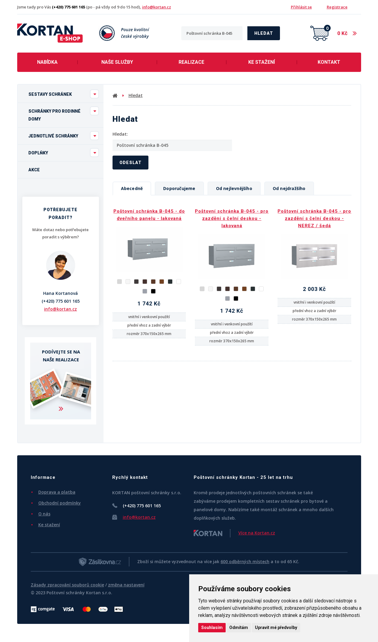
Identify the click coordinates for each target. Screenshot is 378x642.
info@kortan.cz (156, 7)
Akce (34, 169)
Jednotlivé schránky (63, 135)
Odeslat (130, 162)
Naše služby (117, 62)
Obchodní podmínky (59, 503)
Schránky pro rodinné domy (63, 113)
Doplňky (63, 152)
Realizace (191, 62)
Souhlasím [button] (212, 627)
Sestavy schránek (63, 93)
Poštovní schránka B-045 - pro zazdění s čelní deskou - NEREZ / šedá (314, 218)
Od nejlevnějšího (234, 188)
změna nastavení (126, 585)
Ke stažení (261, 62)
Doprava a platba (56, 492)
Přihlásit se (301, 7)
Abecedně (132, 188)
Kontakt (329, 62)
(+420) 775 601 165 (61, 301)
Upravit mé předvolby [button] (276, 627)
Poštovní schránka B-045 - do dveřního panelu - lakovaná (149, 214)
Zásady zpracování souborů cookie (67, 585)
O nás (44, 514)
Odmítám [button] (238, 627)
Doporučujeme (179, 188)
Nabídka (47, 62)
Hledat (263, 33)
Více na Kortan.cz (256, 533)
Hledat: (120, 134)
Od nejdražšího (289, 188)
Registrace (337, 7)
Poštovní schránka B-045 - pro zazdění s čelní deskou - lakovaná (231, 218)
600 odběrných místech (245, 561)
